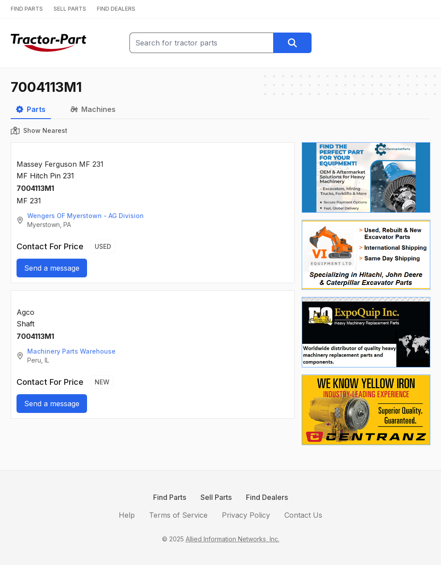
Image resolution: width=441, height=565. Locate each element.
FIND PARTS (27, 8)
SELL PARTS (70, 8)
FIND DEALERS (116, 8)
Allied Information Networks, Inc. (232, 539)
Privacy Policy (246, 515)
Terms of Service (178, 515)
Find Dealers (267, 497)
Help (127, 515)
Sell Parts (216, 497)
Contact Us (303, 515)
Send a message (51, 268)
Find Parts (169, 497)
